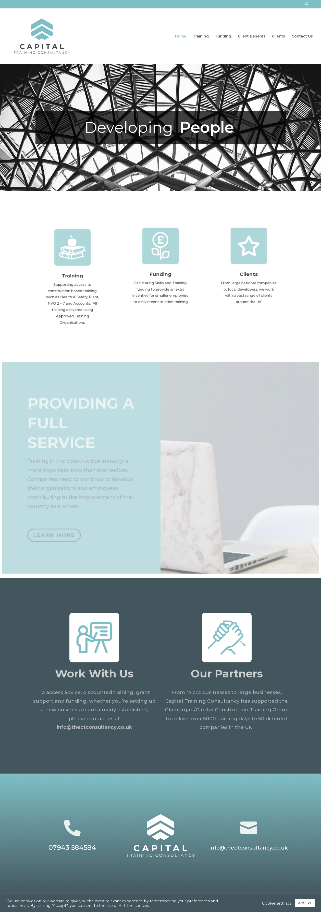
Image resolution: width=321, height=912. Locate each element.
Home (180, 36)
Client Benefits (251, 36)
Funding (223, 36)
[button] (313, 183)
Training (201, 36)
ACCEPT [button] (305, 903)
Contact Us (302, 36)
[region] (160, 127)
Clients (278, 36)
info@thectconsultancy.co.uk (94, 729)
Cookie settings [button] (276, 903)
